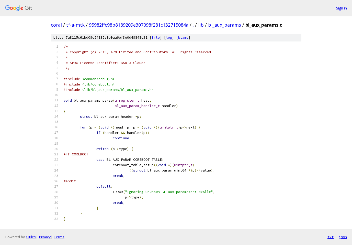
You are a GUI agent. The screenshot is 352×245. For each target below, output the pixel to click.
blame (183, 37)
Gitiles (31, 237)
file (156, 37)
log (169, 37)
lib (201, 25)
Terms (59, 237)
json (343, 237)
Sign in (341, 8)
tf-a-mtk (75, 25)
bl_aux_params (224, 25)
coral (56, 25)
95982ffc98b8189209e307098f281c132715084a (138, 25)
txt (330, 237)
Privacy (45, 237)
